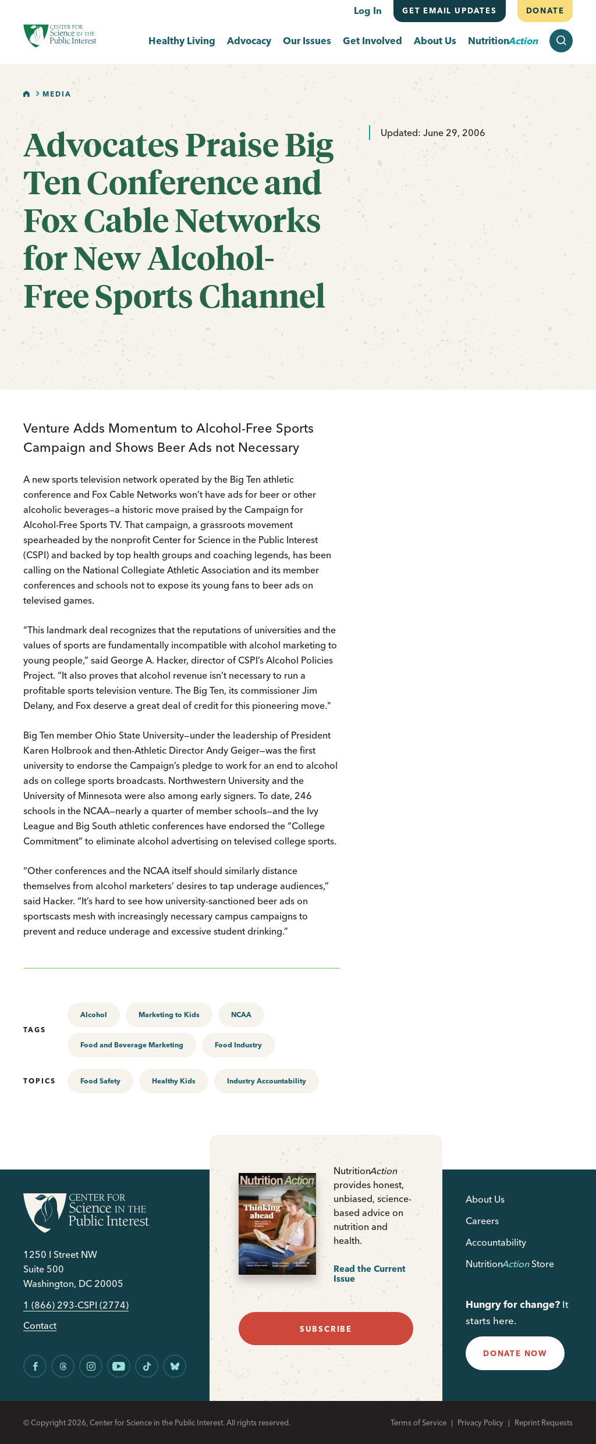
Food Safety (100, 1080)
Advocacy (249, 41)
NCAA (241, 1014)
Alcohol (93, 1014)
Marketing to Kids (169, 1014)
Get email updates (449, 10)
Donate (545, 10)
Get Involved (372, 41)
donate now (515, 1353)
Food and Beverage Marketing (131, 1044)
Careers (482, 1220)
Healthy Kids (174, 1080)
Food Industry (238, 1044)
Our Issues (307, 41)
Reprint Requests (544, 1422)
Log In (368, 10)
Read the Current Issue (370, 1274)
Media (57, 94)
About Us (435, 41)
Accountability (496, 1242)
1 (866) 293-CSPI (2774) (76, 1305)
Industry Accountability (266, 1080)
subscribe (326, 1329)
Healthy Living (181, 41)
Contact (39, 1325)
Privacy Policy (480, 1422)
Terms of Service (418, 1422)
